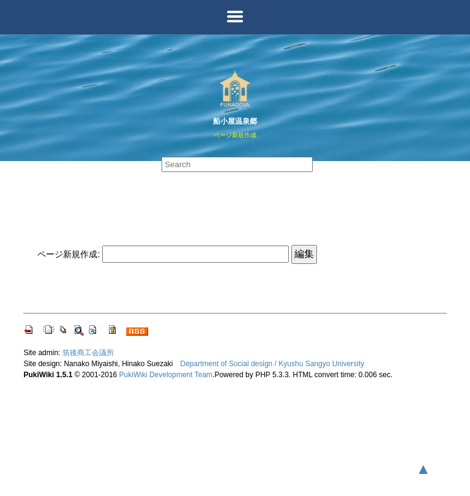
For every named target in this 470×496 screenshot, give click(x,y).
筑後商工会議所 (88, 352)
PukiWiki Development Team (166, 374)
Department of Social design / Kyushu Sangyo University (273, 363)
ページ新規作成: (68, 254)
